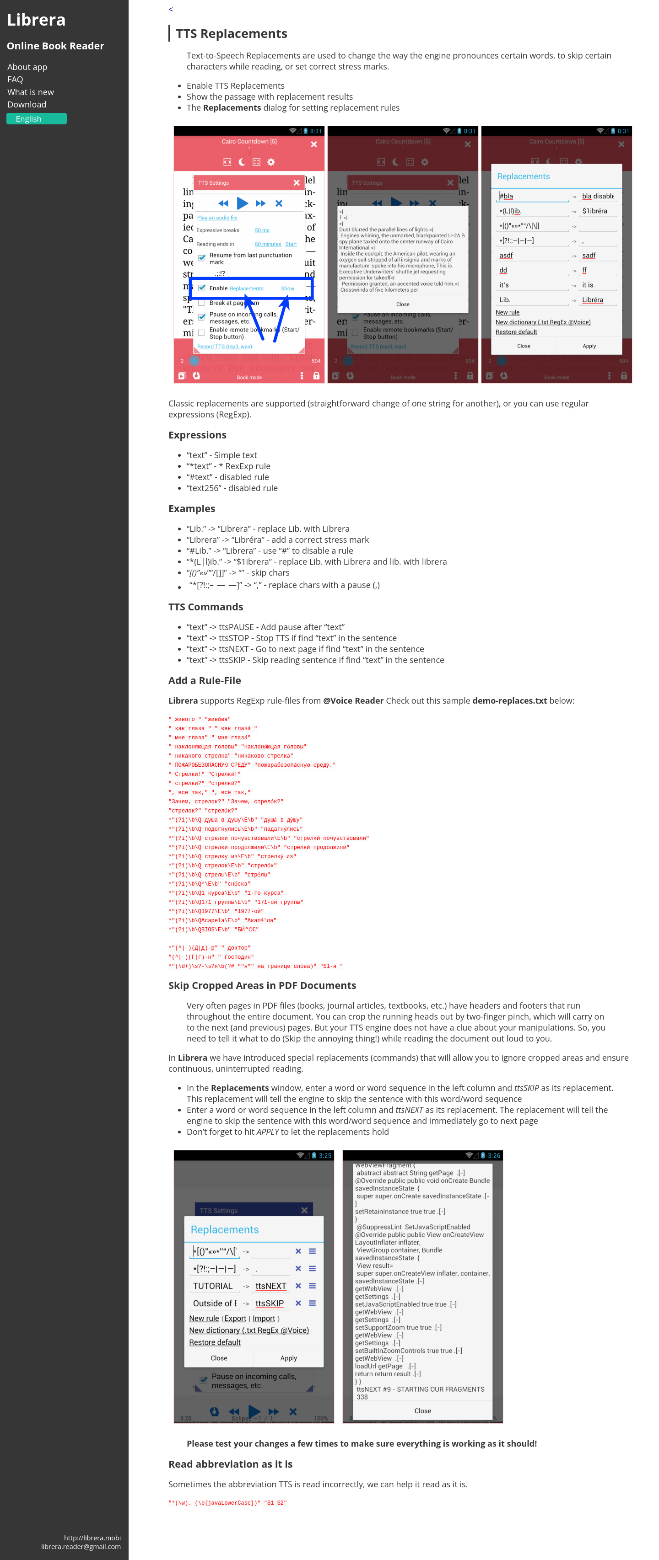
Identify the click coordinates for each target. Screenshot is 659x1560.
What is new (30, 91)
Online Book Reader (55, 45)
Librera (36, 19)
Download (26, 104)
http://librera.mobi (92, 1537)
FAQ (15, 79)
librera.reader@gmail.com (81, 1546)
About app (27, 66)
